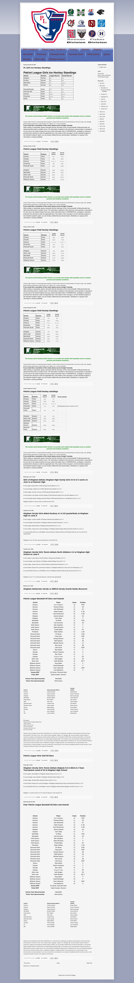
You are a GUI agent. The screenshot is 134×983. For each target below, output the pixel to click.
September (103, 96)
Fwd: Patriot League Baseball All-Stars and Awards (46, 805)
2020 (101, 119)
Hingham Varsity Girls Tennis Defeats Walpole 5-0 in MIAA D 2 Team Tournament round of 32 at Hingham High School (53, 769)
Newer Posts (27, 963)
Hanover (85, 49)
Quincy (107, 54)
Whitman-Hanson (57, 59)
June (102, 99)
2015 (101, 131)
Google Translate (66, 125)
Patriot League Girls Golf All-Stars (38, 756)
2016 (101, 128)
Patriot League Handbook (53, 49)
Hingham (97, 49)
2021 (101, 116)
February (103, 106)
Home (58, 963)
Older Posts (89, 963)
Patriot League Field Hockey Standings (40, 149)
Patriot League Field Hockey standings (40, 391)
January (103, 108)
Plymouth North (57, 54)
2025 (101, 83)
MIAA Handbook (30, 49)
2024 (101, 85)
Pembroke (41, 54)
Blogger (73, 975)
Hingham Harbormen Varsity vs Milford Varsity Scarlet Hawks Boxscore (55, 589)
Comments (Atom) (34, 966)
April (102, 104)
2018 (101, 124)
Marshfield (27, 54)
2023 (101, 111)
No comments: (45, 141)
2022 (101, 114)
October (103, 94)
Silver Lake (40, 59)
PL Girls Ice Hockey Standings (37, 68)
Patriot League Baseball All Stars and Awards (43, 599)
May (102, 101)
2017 (101, 126)
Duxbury (73, 49)
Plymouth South (76, 54)
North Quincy (93, 54)
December (103, 88)
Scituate (26, 59)
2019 (101, 121)
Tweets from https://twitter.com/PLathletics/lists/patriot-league (104, 75)
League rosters (102, 67)
